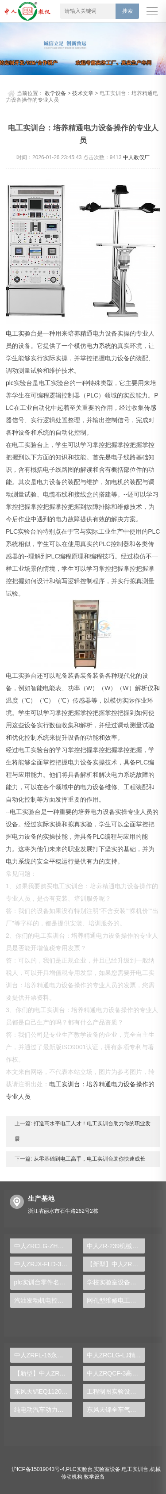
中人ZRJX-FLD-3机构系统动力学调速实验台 (43, 1264)
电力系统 (98, 345)
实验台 (27, 333)
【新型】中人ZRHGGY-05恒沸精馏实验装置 (116, 1264)
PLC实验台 (79, 1469)
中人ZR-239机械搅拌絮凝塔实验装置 (116, 1245)
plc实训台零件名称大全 (43, 1282)
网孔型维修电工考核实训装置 (116, 1300)
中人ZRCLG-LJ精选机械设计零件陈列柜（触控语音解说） (116, 1355)
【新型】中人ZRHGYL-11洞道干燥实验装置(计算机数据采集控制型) (43, 1373)
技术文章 (82, 93)
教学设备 (55, 93)
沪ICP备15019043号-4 (38, 1469)
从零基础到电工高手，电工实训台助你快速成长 (88, 1159)
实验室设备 (107, 1469)
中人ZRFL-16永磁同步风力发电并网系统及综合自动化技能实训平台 (43, 1355)
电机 (117, 481)
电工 (12, 333)
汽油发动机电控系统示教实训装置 (43, 1300)
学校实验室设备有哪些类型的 (116, 1282)
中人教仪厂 (136, 157)
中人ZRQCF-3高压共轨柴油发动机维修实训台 (116, 1373)
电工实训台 (135, 1469)
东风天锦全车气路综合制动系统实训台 (116, 1409)
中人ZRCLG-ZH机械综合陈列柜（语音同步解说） (43, 1245)
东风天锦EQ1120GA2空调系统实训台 (43, 1391)
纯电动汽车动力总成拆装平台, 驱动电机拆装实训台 (43, 1409)
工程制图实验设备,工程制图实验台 (116, 1391)
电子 (117, 457)
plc (10, 382)
